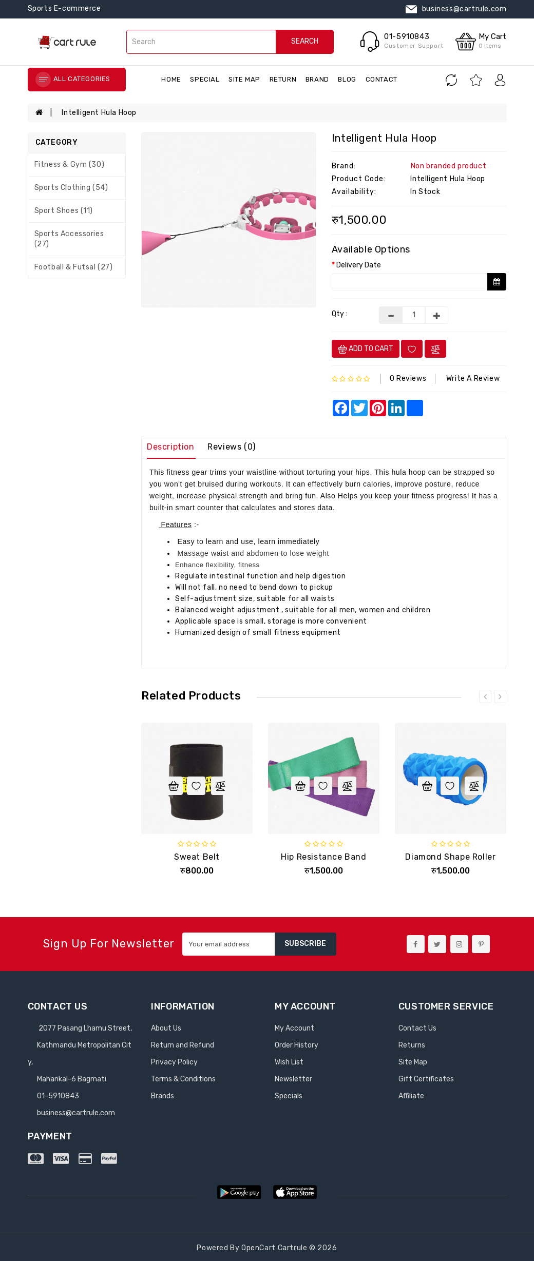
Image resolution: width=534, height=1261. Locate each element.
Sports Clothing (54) (71, 187)
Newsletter (293, 1079)
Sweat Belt (197, 857)
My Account (294, 1028)
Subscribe (305, 943)
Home (171, 79)
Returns (411, 1045)
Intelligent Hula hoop (99, 112)
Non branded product (448, 166)
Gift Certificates (426, 1079)
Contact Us (417, 1028)
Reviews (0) (231, 447)
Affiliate (411, 1096)
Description (171, 447)
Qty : (339, 313)
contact (381, 79)
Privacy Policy (174, 1062)
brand (317, 79)
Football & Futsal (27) (73, 267)
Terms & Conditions (183, 1079)
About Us (166, 1028)
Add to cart (365, 349)
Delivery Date (358, 265)
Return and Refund (182, 1045)
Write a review (473, 378)
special (204, 79)
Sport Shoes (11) (63, 210)
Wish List (289, 1062)
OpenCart (258, 1248)
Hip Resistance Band (323, 857)
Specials (288, 1096)
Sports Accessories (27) (69, 238)
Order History (296, 1045)
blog (347, 79)
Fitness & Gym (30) (69, 164)
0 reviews (408, 378)
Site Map (244, 79)
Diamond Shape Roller (450, 857)
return (283, 79)
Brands (162, 1096)
